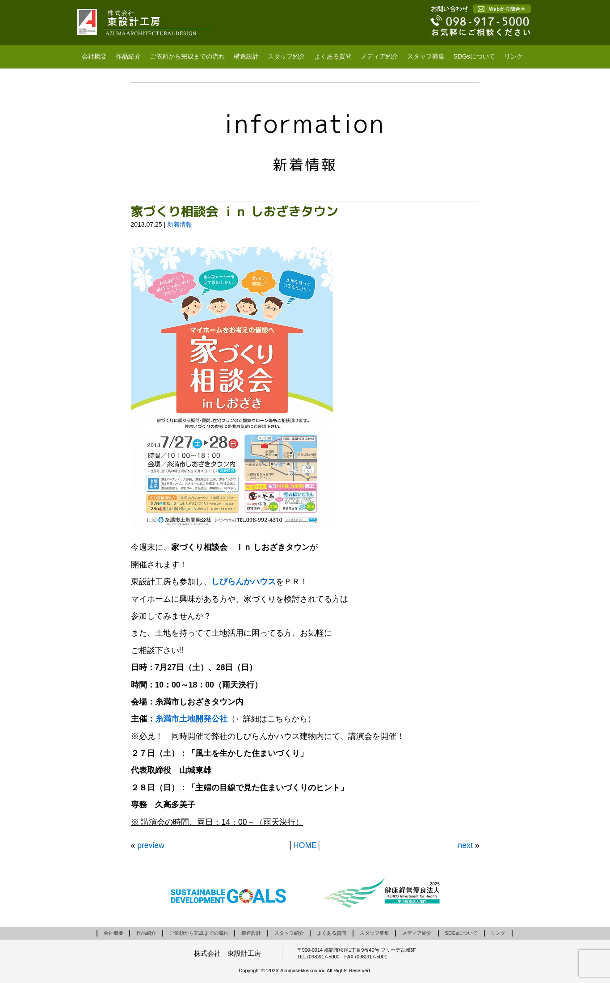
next (465, 845)
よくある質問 (333, 56)
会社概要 (94, 56)
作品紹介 (128, 56)
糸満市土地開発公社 (191, 718)
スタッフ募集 (426, 56)
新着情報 (179, 224)
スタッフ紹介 (286, 56)
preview (150, 845)
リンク (513, 56)
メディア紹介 (379, 56)
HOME (305, 845)
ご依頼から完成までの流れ (187, 56)
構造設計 (246, 56)
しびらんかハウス (243, 581)
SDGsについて (474, 56)
